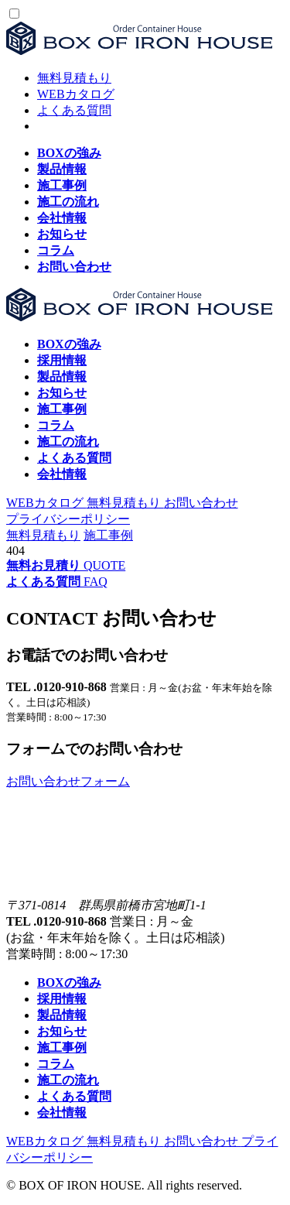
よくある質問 (74, 110)
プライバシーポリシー (68, 518)
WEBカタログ (75, 94)
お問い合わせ (201, 502)
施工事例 (108, 535)
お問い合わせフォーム (68, 781)
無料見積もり (74, 77)
